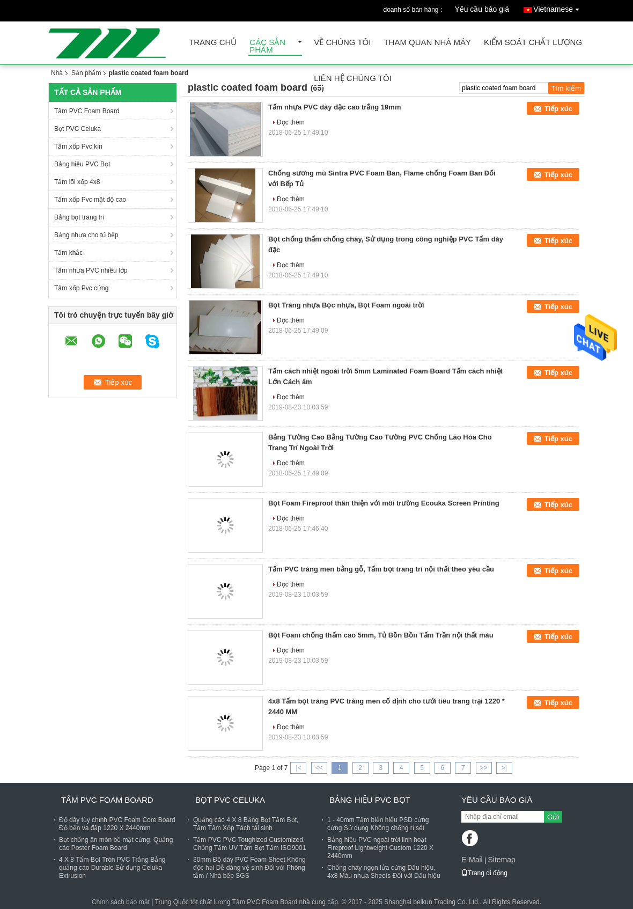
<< (319, 768)
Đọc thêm (291, 122)
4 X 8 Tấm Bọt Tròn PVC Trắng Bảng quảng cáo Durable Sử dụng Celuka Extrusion (112, 867)
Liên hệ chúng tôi (352, 79)
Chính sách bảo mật (121, 902)
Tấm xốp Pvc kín (78, 146)
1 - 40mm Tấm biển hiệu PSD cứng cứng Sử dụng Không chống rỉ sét (378, 824)
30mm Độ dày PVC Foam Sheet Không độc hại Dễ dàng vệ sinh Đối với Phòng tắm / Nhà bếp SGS (249, 867)
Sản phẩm (86, 73)
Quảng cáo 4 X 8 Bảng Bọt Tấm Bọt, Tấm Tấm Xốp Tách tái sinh (245, 824)
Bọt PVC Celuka (77, 129)
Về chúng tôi (342, 43)
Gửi (553, 817)
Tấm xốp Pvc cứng (81, 288)
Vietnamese (559, 7)
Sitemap (501, 859)
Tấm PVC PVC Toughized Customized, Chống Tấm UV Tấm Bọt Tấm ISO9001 (249, 844)
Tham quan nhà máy (427, 43)
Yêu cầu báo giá (482, 9)
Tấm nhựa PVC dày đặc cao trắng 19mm (334, 107)
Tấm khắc (68, 252)
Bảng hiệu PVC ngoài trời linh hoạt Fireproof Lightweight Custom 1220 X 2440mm (380, 848)
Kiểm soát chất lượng (533, 43)
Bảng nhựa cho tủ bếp (86, 235)
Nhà (57, 73)
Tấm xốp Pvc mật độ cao (90, 199)
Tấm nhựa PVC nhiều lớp (90, 270)
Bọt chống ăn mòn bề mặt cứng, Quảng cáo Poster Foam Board (116, 844)
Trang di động (484, 873)
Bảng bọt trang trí (79, 217)
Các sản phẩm (267, 46)
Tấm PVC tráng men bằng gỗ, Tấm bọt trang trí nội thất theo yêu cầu (381, 569)
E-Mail (472, 859)
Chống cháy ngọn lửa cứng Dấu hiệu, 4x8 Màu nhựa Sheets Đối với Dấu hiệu (383, 871)
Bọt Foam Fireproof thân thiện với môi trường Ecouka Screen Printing (383, 503)
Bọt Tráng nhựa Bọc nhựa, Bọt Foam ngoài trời (346, 305)
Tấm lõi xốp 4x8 (77, 182)
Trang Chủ (213, 43)
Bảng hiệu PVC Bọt (82, 164)
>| (504, 768)
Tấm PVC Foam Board (87, 111)
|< (298, 768)
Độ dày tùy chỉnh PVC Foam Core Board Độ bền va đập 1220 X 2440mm (117, 824)
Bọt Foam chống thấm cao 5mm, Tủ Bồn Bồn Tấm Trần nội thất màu (381, 635)
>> (484, 768)
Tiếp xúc (558, 109)
